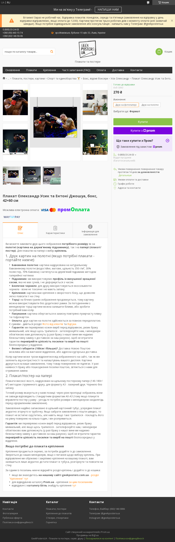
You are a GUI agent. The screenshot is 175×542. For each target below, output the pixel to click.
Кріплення (49, 70)
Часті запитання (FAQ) (76, 70)
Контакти (136, 70)
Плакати (31, 70)
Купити (143, 122)
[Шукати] (51, 51)
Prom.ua (105, 532)
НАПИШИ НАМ (108, 9)
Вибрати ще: (126, 111)
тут (74, 485)
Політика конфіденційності (18, 522)
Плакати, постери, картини (28, 78)
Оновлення (12, 70)
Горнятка (51, 522)
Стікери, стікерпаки (57, 517)
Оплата (101, 70)
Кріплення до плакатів (59, 513)
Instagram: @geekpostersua (104, 517)
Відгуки (71, 324)
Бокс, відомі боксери (95, 78)
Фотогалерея (10, 513)
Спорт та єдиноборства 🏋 (63, 78)
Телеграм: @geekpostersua (104, 513)
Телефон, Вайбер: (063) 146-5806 (107, 508)
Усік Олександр (120, 78)
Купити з (143, 130)
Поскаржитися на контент (99, 538)
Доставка (118, 70)
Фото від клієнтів (52, 324)
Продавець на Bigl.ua (87, 535)
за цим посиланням (80, 482)
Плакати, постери (56, 508)
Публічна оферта (12, 517)
